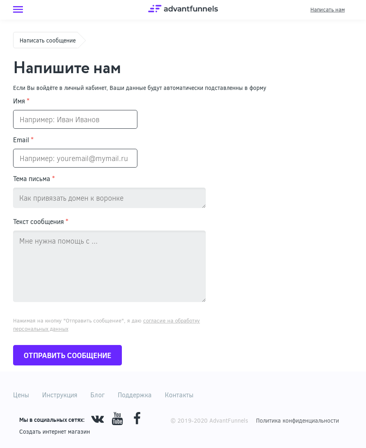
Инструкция (59, 394)
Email (23, 139)
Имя (21, 100)
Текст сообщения (40, 221)
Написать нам (327, 9)
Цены (21, 394)
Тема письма (34, 178)
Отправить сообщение (67, 355)
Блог (97, 394)
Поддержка (135, 394)
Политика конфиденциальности (297, 420)
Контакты (179, 394)
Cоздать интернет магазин (54, 431)
